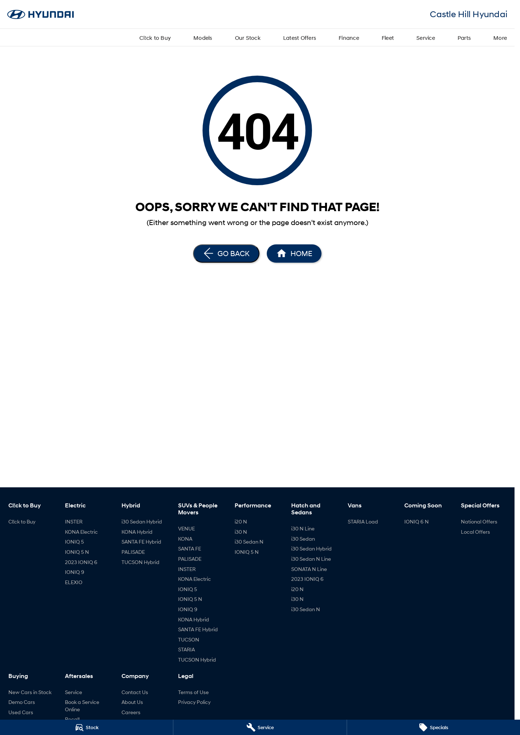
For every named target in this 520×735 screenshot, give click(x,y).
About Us (132, 702)
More (500, 37)
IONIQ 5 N (77, 552)
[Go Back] (226, 253)
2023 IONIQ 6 (81, 562)
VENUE (186, 528)
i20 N (241, 521)
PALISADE (133, 552)
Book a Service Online (82, 705)
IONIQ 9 (74, 572)
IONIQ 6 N (416, 521)
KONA (185, 539)
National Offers (479, 521)
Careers (131, 712)
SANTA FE (189, 548)
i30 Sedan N (249, 541)
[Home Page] (294, 253)
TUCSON (188, 639)
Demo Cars (21, 702)
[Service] (259, 727)
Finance (349, 37)
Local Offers (475, 532)
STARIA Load (363, 521)
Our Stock (248, 37)
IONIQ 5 (74, 541)
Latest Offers (299, 37)
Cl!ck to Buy (155, 37)
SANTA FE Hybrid (141, 541)
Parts (464, 37)
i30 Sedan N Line (311, 559)
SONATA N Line (309, 569)
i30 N (241, 532)
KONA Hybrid (137, 532)
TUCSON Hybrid (140, 562)
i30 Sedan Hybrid (142, 521)
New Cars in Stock (29, 692)
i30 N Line (303, 528)
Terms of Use (193, 692)
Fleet (388, 37)
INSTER (73, 521)
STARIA (186, 649)
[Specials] (433, 727)
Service (425, 37)
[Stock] (86, 727)
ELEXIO (73, 582)
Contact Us (135, 692)
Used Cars (20, 712)
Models (202, 37)
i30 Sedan (303, 539)
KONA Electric (81, 532)
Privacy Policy (194, 702)
